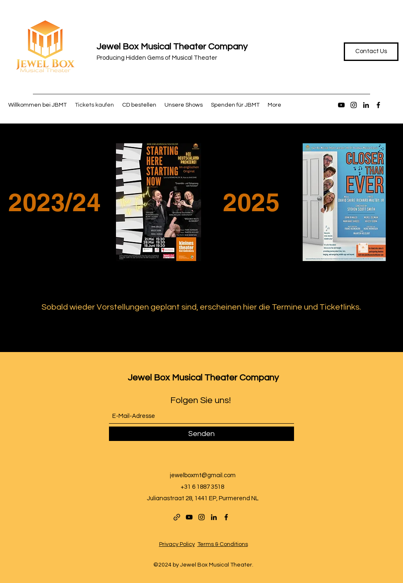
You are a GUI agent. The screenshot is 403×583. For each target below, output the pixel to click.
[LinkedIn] (366, 105)
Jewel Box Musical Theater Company (172, 46)
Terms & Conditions (222, 544)
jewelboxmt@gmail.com (203, 475)
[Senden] (201, 434)
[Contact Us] (371, 51)
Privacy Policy (177, 544)
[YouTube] (341, 105)
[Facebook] (378, 105)
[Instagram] (354, 105)
